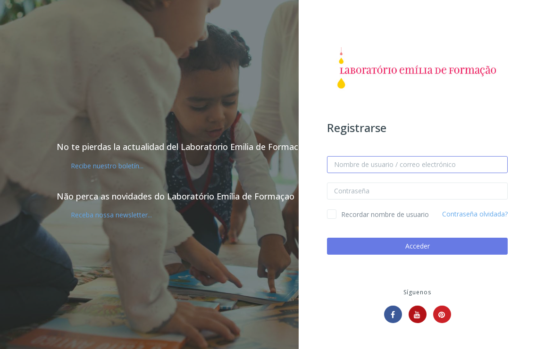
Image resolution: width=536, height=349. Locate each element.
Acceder (417, 245)
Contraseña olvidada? (475, 213)
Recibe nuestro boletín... (107, 165)
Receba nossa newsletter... (111, 214)
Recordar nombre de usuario (385, 214)
